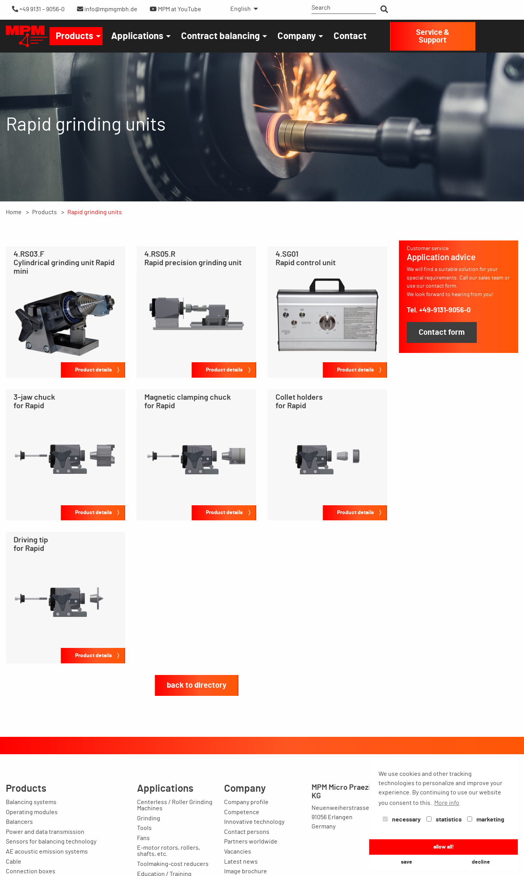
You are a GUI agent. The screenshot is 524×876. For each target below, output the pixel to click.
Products (74, 36)
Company (296, 36)
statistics (444, 819)
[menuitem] (242, 9)
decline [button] (481, 862)
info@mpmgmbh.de (107, 9)
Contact (350, 36)
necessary (402, 819)
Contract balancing (220, 36)
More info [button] (446, 803)
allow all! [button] (443, 847)
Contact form (442, 332)
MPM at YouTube (175, 9)
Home (14, 212)
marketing (485, 819)
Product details (93, 370)
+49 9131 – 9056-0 (38, 9)
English (240, 9)
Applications (137, 36)
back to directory (196, 685)
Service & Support (432, 36)
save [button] (406, 862)
